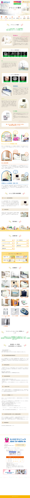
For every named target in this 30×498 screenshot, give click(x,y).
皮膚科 (3, 245)
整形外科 (3, 240)
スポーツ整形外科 (20, 240)
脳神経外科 (4, 248)
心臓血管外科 (19, 245)
